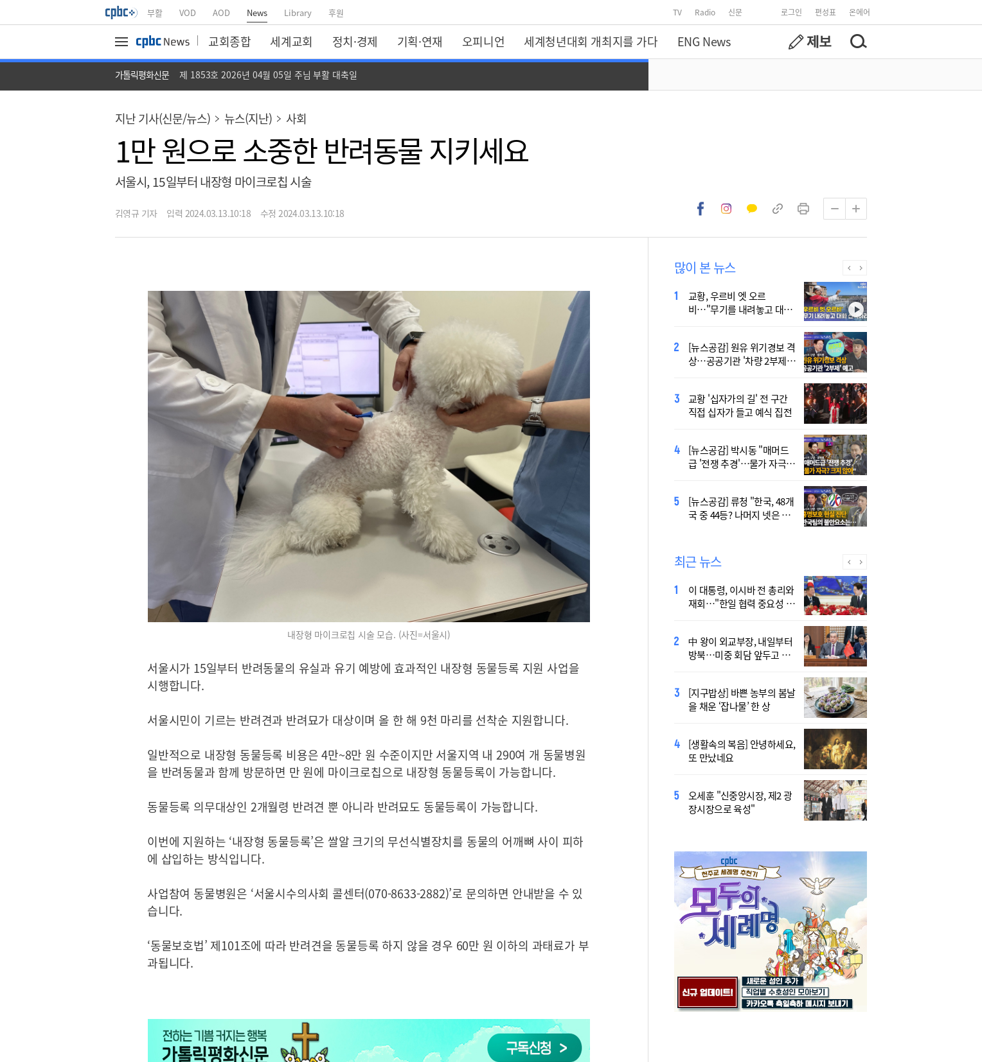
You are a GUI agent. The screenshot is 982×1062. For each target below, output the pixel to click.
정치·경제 (355, 41)
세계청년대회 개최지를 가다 (590, 41)
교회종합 (229, 41)
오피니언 (483, 41)
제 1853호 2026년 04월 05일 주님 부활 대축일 (268, 74)
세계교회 (291, 41)
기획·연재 (420, 41)
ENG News (704, 41)
